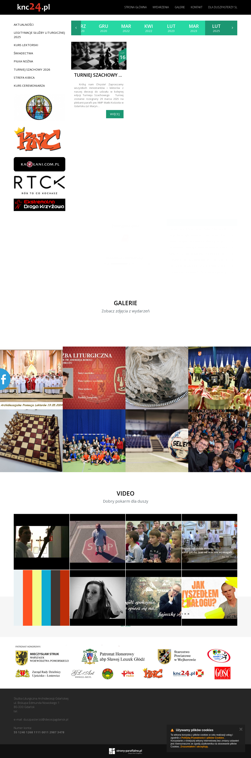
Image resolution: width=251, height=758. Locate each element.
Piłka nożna (23, 61)
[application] (124, 264)
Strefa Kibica (24, 77)
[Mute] (137, 263)
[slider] (119, 264)
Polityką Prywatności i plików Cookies (202, 737)
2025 (216, 28)
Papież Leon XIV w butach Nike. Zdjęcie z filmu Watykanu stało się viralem (199, 229)
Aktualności (24, 24)
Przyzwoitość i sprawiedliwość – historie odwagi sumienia (199, 260)
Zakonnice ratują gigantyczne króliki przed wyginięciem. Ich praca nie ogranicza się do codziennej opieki (199, 266)
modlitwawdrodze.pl (143, 267)
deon (172, 222)
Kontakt (196, 7)
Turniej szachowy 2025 (101, 75)
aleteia (185, 222)
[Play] (100, 263)
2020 (81, 28)
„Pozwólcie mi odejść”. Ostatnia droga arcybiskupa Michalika (199, 272)
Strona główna (135, 7)
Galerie (180, 7)
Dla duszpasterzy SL (222, 7)
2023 (171, 28)
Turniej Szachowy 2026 (32, 69)
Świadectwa (23, 53)
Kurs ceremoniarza (29, 85)
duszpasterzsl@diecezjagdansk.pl (45, 719)
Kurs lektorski (26, 45)
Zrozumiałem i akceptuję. (194, 746)
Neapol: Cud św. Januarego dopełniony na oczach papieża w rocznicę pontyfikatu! (199, 254)
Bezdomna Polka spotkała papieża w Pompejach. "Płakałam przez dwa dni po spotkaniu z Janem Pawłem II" (199, 247)
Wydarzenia (161, 7)
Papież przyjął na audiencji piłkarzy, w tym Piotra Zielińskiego (199, 241)
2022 (126, 28)
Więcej (115, 114)
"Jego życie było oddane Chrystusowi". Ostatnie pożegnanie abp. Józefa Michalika (199, 235)
